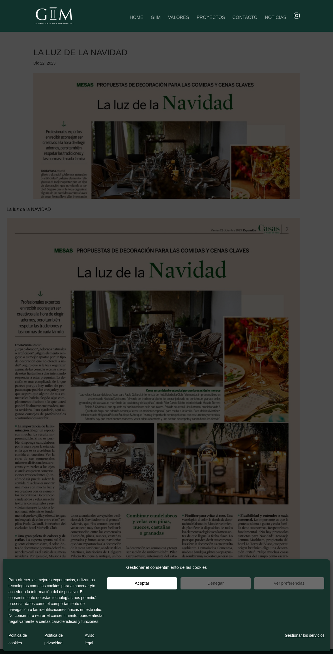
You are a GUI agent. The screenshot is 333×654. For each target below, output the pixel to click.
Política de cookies (17, 639)
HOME (136, 18)
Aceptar (142, 583)
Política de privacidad (53, 639)
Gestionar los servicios (305, 635)
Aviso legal (89, 639)
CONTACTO (245, 18)
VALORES (178, 18)
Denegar (215, 583)
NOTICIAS (275, 18)
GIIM (156, 18)
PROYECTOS (211, 18)
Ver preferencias (289, 583)
